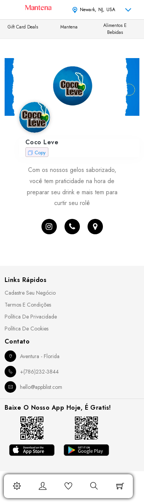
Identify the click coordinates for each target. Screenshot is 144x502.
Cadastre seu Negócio (30, 293)
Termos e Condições (28, 305)
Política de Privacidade (31, 316)
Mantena (69, 26)
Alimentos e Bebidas (115, 29)
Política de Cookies (26, 328)
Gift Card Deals (23, 26)
